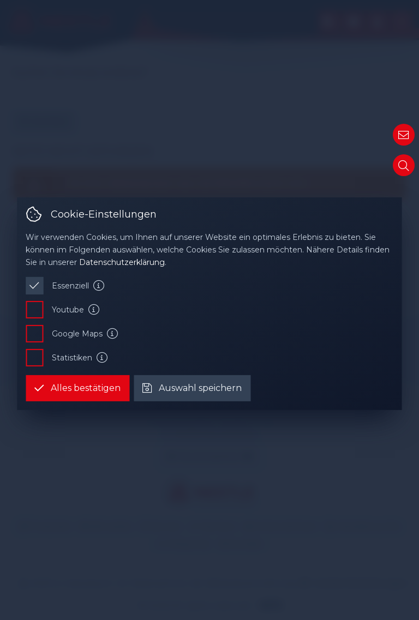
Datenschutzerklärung (122, 262)
